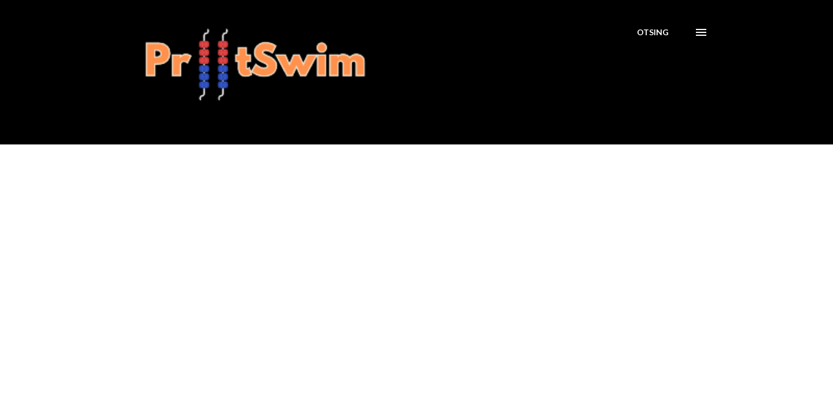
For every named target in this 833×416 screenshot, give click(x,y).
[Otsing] (653, 32)
